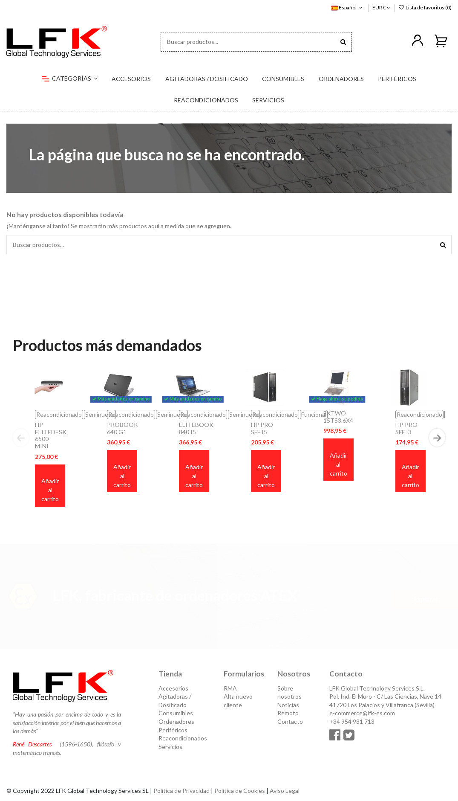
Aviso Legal (285, 790)
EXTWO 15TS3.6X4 (338, 416)
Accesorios (173, 688)
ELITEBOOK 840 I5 (196, 428)
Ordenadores (176, 721)
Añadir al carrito (50, 489)
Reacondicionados (182, 738)
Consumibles (175, 713)
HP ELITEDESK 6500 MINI (50, 435)
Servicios (170, 746)
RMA (230, 688)
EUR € (381, 7)
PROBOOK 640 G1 (122, 428)
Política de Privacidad (181, 790)
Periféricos (172, 730)
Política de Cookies (239, 790)
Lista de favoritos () (425, 7)
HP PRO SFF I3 (406, 428)
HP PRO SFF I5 (262, 428)
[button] (70, 79)
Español (347, 7)
